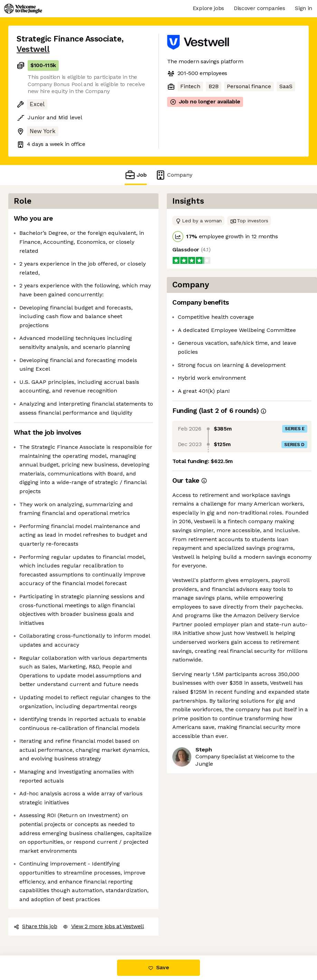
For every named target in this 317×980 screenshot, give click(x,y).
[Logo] (23, 8)
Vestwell (33, 49)
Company (173, 175)
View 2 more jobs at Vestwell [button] (103, 926)
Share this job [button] (35, 926)
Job (136, 175)
